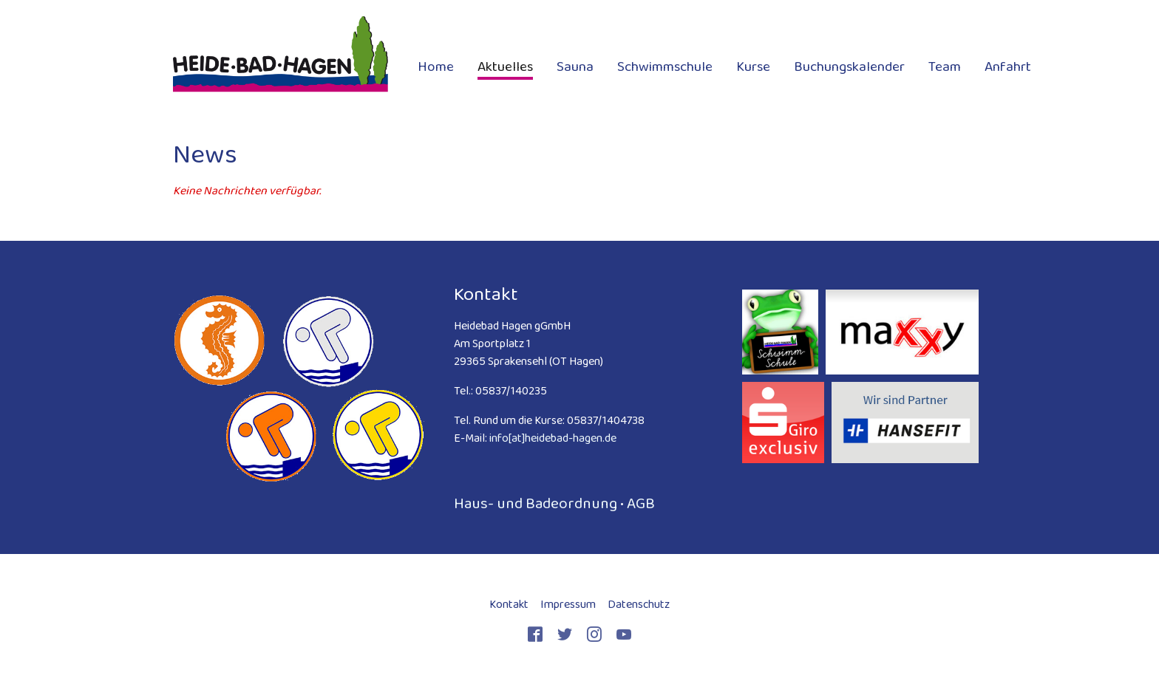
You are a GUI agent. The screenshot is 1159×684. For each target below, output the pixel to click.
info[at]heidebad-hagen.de (552, 437)
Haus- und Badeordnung (535, 503)
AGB (641, 503)
